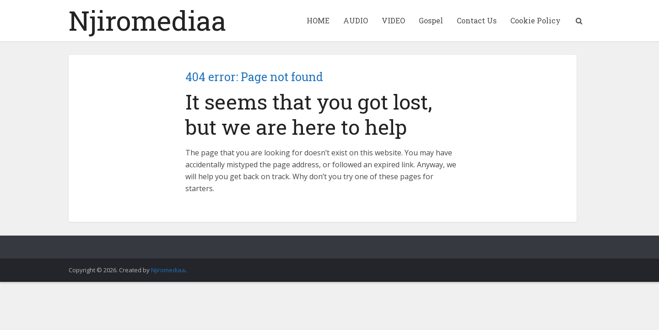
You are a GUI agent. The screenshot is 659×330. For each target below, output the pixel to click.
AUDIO (355, 20)
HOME (318, 20)
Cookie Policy (535, 20)
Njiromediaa (148, 20)
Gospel (431, 20)
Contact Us (477, 20)
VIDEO (393, 20)
